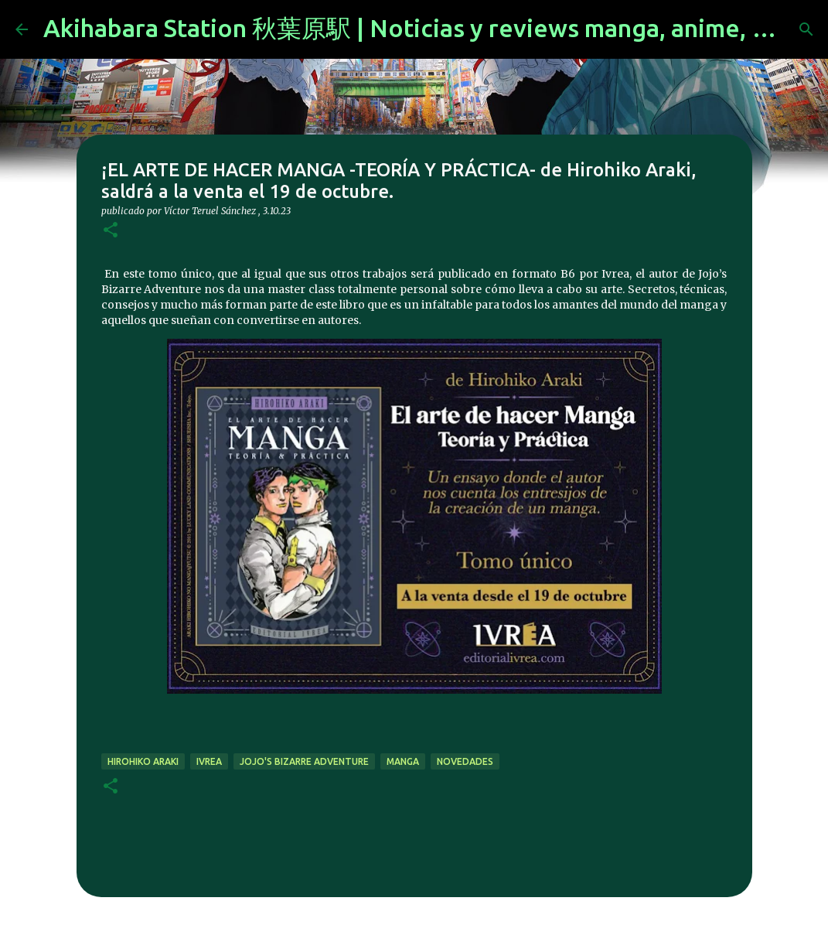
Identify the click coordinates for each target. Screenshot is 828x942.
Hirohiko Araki (143, 761)
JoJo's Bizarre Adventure (304, 761)
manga (403, 761)
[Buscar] (806, 29)
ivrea (209, 761)
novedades (465, 761)
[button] (110, 230)
